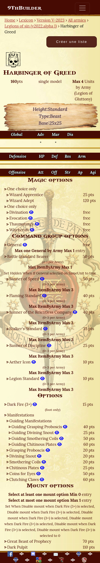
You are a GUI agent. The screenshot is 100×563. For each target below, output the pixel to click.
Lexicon (26, 20)
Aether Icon (22, 361)
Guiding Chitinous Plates (36, 444)
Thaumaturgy (24, 223)
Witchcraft (21, 229)
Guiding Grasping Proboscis (39, 426)
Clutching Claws (26, 479)
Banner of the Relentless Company (43, 312)
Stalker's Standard (28, 328)
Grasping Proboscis (29, 450)
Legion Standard (27, 378)
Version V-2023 (51, 20)
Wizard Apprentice (26, 194)
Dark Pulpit (17, 547)
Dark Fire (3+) (22, 404)
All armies (77, 20)
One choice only (22, 188)
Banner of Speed (26, 278)
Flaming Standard (27, 295)
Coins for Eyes (25, 473)
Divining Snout (25, 456)
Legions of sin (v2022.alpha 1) (31, 26)
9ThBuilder (24, 8)
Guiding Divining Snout (35, 432)
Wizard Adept (21, 200)
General (17, 244)
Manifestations (20, 415)
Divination (21, 212)
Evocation (21, 218)
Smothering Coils (27, 461)
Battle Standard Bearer (28, 256)
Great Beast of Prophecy (29, 541)
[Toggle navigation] (82, 8)
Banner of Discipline (30, 345)
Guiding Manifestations (30, 420)
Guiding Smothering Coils (37, 438)
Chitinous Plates (26, 467)
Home (10, 20)
